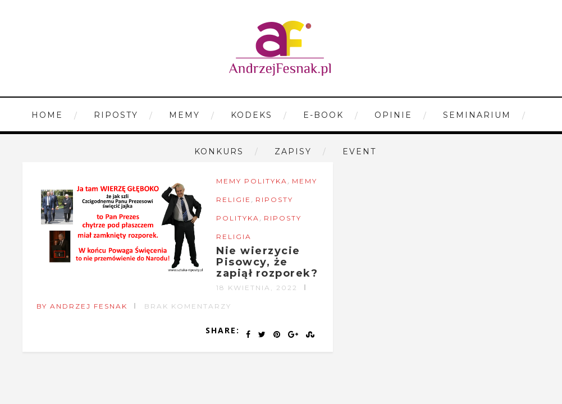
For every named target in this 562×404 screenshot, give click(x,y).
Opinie (393, 115)
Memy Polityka (251, 181)
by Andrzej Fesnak (81, 306)
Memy (184, 115)
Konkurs (219, 151)
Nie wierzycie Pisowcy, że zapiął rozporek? (267, 262)
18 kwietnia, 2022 (257, 287)
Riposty (116, 115)
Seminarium (477, 115)
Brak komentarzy (187, 306)
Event (359, 151)
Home (47, 115)
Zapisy (293, 151)
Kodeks (251, 115)
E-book (323, 115)
